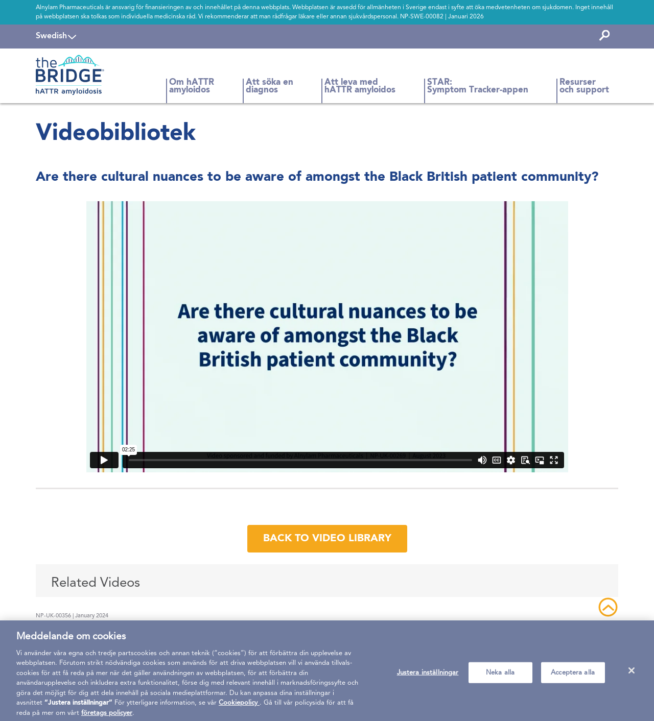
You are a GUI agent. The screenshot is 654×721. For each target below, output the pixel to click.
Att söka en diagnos (269, 86)
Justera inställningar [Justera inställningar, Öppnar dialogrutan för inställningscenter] (428, 676)
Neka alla (500, 676)
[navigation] (56, 36)
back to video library (327, 539)
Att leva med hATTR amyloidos (359, 86)
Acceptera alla (573, 676)
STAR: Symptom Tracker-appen (477, 86)
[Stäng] (631, 674)
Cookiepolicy (239, 707)
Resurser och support (584, 86)
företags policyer (106, 716)
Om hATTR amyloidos (191, 86)
